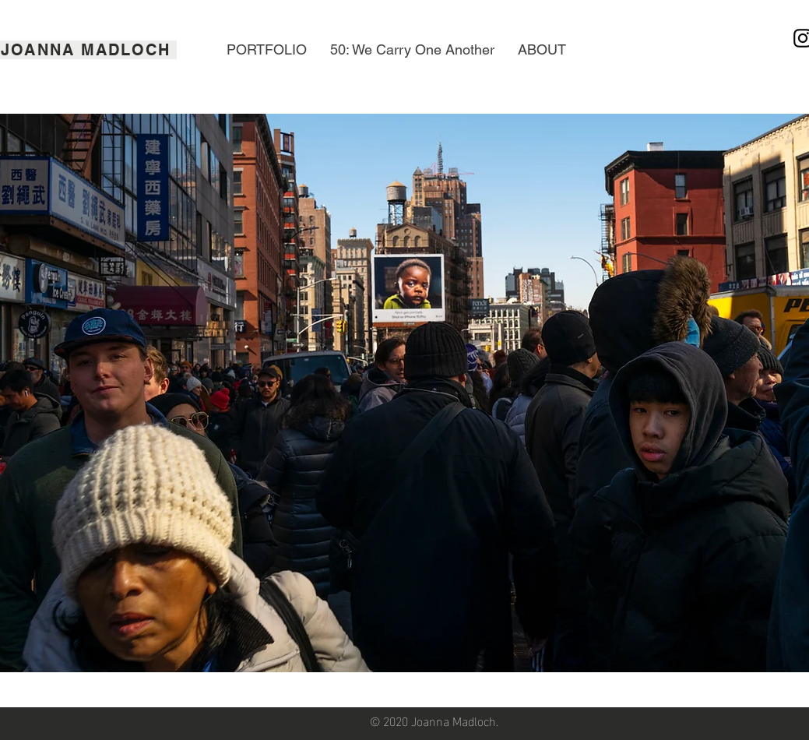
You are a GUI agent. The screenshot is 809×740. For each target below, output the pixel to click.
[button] (266, 49)
